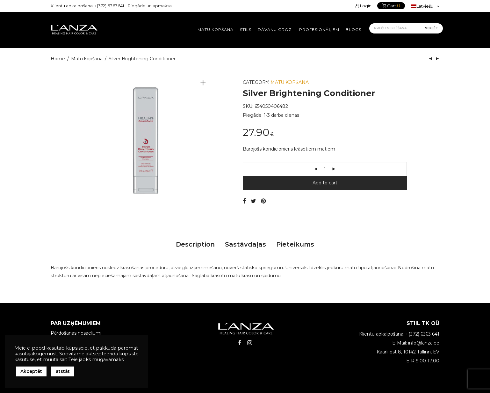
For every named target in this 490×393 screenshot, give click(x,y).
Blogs (353, 29)
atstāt (63, 371)
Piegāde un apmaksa (150, 5)
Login (363, 5)
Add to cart (325, 183)
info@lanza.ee (423, 343)
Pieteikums (295, 244)
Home (58, 59)
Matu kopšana (216, 29)
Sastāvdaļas (245, 244)
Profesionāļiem (319, 29)
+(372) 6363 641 (422, 334)
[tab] (195, 244)
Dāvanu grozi (275, 29)
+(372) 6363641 (109, 5)
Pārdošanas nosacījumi (76, 333)
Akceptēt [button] (31, 371)
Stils (245, 29)
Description (195, 244)
